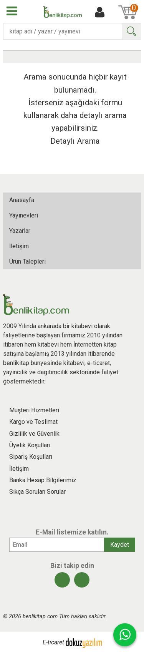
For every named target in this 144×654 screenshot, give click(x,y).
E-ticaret (53, 642)
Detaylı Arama (75, 141)
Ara (131, 31)
